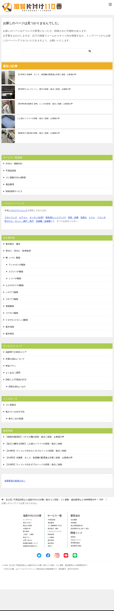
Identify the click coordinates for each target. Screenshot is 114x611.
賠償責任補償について (30, 564)
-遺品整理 (50, 544)
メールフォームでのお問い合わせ (58, 31)
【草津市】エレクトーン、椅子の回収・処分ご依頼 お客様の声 (44, 111)
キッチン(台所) (36, 239)
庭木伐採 (10, 348)
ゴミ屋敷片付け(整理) (16, 199)
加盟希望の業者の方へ (14, 502)
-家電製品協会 (75, 564)
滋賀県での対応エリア (16, 373)
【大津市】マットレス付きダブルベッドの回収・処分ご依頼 (34, 486)
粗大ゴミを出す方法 (15, 433)
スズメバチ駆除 (16, 293)
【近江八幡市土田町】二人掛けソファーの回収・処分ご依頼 (34, 465)
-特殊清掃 (50, 556)
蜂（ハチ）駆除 (13, 279)
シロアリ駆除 (12, 314)
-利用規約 (73, 544)
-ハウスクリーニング (54, 553)
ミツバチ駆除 (15, 300)
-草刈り (49, 567)
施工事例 (26, 553)
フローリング (10, 239)
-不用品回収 (51, 541)
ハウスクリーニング (18, 232)
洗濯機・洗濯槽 (43, 242)
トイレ (92, 239)
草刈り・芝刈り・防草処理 (18, 272)
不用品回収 (11, 192)
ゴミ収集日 (11, 426)
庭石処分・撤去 (13, 265)
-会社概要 (73, 541)
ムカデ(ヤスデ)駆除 (15, 307)
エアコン (23, 239)
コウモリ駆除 (12, 334)
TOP (54, 521)
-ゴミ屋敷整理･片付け (54, 547)
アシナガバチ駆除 (17, 286)
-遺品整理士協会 (75, 567)
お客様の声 (26, 550)
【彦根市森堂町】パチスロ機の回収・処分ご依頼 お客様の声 (35, 458)
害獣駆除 (10, 327)
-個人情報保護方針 (76, 547)
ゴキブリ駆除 (12, 320)
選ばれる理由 (27, 547)
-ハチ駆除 (50, 559)
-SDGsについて (75, 561)
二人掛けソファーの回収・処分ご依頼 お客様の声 (38, 140)
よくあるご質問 (13, 394)
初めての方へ (27, 544)
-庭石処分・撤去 (52, 550)
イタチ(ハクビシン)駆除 (17, 341)
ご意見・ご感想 (28, 556)
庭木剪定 (10, 355)
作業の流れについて (15, 380)
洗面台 (83, 239)
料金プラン (11, 387)
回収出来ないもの (17, 408)
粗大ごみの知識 (16, 440)
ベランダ (101, 239)
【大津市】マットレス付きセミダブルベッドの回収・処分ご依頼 (36, 472)
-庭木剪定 (50, 564)
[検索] (57, 73)
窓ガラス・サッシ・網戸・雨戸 (19, 242)
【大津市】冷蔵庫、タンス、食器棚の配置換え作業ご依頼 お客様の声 (46, 96)
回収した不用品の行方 (16, 401)
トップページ (27, 541)
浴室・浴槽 (73, 239)
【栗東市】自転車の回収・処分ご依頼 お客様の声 (38, 155)
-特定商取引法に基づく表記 (79, 550)
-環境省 (72, 558)
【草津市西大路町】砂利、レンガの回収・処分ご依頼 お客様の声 (45, 125)
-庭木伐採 (50, 562)
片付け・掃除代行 (14, 185)
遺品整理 (10, 206)
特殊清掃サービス (14, 213)
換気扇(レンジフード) (56, 239)
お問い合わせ (27, 562)
